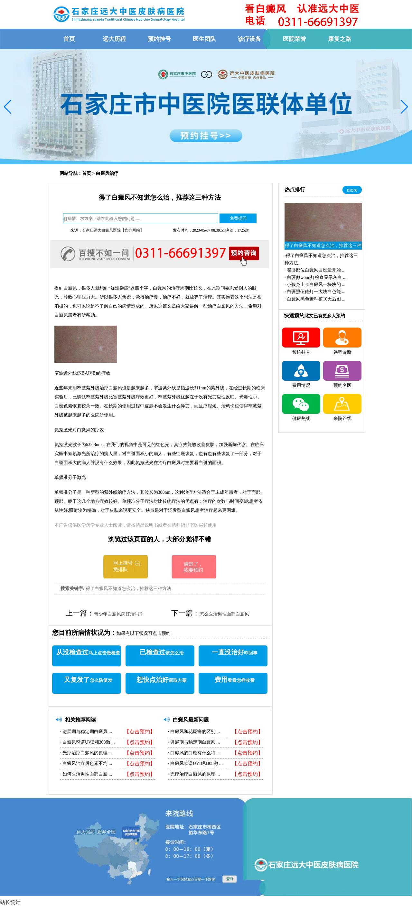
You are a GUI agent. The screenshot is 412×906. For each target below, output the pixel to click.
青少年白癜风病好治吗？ (119, 614)
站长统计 (10, 902)
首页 (86, 173)
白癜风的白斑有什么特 (193, 752)
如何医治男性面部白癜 (85, 774)
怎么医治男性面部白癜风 (224, 614)
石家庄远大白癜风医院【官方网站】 (113, 230)
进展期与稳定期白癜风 (85, 731)
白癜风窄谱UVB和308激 (86, 742)
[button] (7, 107)
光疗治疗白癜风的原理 (85, 752)
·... (315, 270)
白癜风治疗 (107, 173)
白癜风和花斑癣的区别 (193, 731)
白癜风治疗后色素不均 (85, 763)
